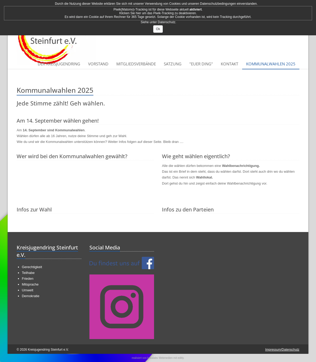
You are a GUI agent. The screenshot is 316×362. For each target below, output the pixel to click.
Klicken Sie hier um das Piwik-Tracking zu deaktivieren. (158, 13)
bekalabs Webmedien (160, 357)
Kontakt (229, 63)
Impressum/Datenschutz (282, 349)
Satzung (172, 63)
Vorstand (98, 63)
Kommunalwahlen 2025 (270, 63)
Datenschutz (166, 22)
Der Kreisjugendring (59, 63)
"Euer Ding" (201, 63)
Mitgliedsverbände (136, 63)
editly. (181, 357)
